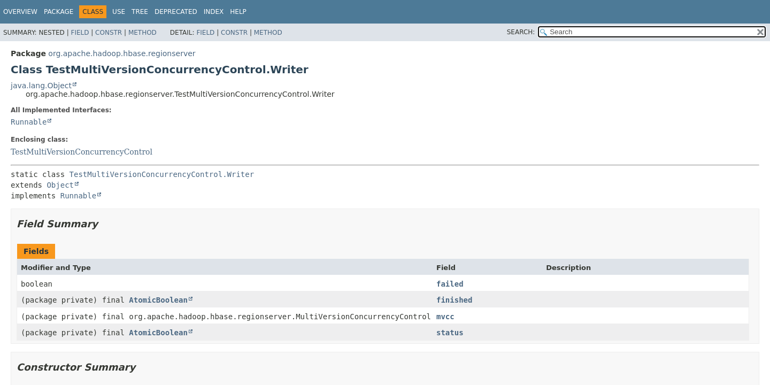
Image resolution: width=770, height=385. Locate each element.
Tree (140, 12)
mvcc (445, 316)
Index (214, 12)
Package (58, 12)
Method (142, 32)
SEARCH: (521, 32)
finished (454, 300)
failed (450, 284)
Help (238, 12)
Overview (20, 12)
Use (118, 12)
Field (80, 32)
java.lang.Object (41, 85)
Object (60, 185)
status (450, 332)
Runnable (29, 122)
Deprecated (176, 12)
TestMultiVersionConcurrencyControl (81, 152)
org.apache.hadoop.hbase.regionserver (121, 53)
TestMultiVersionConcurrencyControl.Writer (162, 174)
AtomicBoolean (158, 300)
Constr (108, 32)
